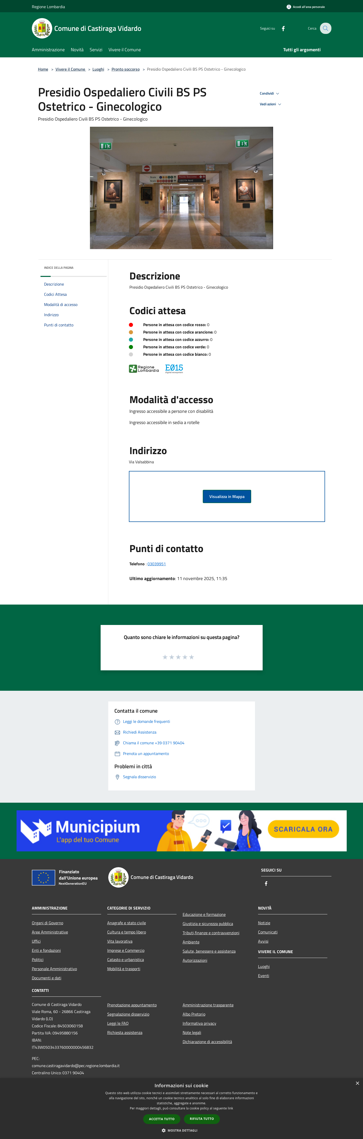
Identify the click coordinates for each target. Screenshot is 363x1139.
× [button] (357, 1083)
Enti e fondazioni (46, 950)
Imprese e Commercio (125, 950)
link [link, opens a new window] (230, 1108)
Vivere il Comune (71, 69)
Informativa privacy (199, 1023)
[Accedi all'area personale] (305, 7)
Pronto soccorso (126, 69)
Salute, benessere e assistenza (209, 951)
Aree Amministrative (50, 932)
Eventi (263, 975)
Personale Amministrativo (54, 969)
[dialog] (181, 1108)
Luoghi (98, 69)
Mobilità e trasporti (123, 969)
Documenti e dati (46, 978)
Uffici (36, 941)
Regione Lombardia (48, 7)
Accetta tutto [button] (161, 1119)
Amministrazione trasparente (208, 1005)
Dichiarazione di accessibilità (207, 1042)
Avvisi (263, 941)
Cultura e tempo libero (126, 932)
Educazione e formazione (204, 914)
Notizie (264, 923)
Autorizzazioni (195, 960)
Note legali (192, 1032)
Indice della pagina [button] (58, 267)
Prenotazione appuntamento (132, 1005)
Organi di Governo (47, 923)
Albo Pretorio (194, 1014)
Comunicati (268, 932)
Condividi (270, 94)
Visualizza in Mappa (227, 496)
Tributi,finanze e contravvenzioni (211, 933)
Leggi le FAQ (118, 1023)
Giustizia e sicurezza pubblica (208, 923)
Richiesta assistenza (124, 1032)
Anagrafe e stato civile (126, 923)
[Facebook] (280, 28)
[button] (182, 1130)
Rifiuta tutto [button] (202, 1119)
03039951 (156, 564)
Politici (38, 959)
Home (43, 69)
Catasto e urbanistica (125, 959)
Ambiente (191, 942)
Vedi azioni (271, 104)
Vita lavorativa (119, 941)
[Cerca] (325, 28)
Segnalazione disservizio (128, 1014)
